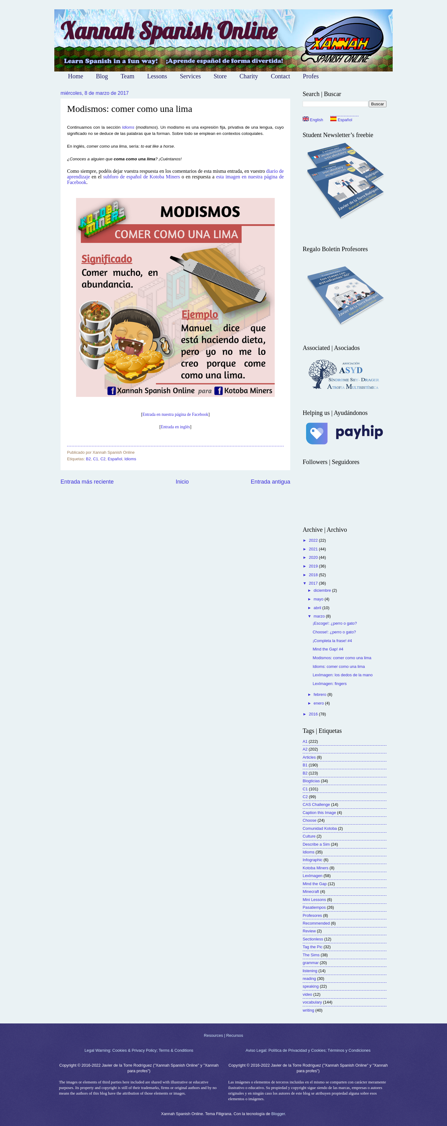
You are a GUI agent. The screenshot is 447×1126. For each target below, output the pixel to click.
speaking (311, 986)
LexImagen (313, 875)
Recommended (316, 923)
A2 (305, 749)
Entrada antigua (270, 482)
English (313, 119)
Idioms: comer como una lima (339, 666)
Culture (309, 836)
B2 (88, 459)
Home (75, 76)
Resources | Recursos (223, 1035)
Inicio (182, 482)
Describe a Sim (316, 844)
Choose (309, 820)
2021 (314, 549)
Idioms (128, 127)
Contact (280, 76)
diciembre (323, 590)
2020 (314, 557)
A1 (305, 741)
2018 (314, 574)
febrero (320, 694)
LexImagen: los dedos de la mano (342, 675)
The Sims (311, 955)
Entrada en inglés (175, 427)
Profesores (312, 915)
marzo (320, 616)
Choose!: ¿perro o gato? (334, 632)
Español (115, 459)
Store (220, 76)
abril (318, 607)
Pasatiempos (314, 907)
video (307, 994)
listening (310, 970)
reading (309, 978)
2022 (314, 540)
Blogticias (311, 781)
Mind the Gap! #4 (328, 649)
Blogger (278, 1113)
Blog (102, 76)
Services (190, 76)
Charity (248, 76)
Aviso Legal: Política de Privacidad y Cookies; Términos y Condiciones (308, 1050)
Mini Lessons (314, 899)
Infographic (313, 859)
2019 (314, 566)
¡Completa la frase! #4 (332, 640)
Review (309, 931)
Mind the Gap (315, 883)
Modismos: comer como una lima (342, 657)
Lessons (157, 76)
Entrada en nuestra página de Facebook (175, 414)
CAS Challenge (316, 804)
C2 (102, 459)
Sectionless (313, 939)
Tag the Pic (313, 946)
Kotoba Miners (315, 868)
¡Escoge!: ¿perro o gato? (335, 623)
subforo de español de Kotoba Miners (141, 176)
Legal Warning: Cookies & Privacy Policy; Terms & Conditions (138, 1050)
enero (319, 703)
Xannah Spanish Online (169, 30)
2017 (314, 583)
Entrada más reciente (87, 482)
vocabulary (312, 1002)
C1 (95, 459)
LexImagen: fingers (330, 683)
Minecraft (311, 891)
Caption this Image (319, 812)
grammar (311, 962)
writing (308, 1010)
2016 (314, 714)
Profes (311, 76)
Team (127, 76)
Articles (309, 757)
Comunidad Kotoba (320, 828)
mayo (319, 599)
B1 (305, 765)
